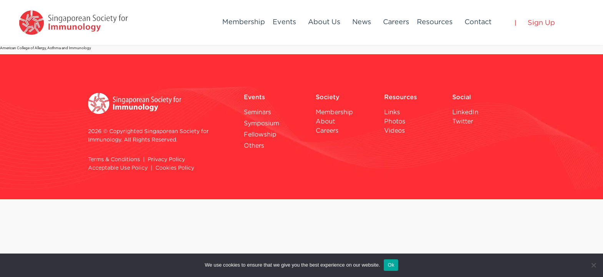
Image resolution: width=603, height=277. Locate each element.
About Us (324, 22)
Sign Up (541, 23)
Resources (435, 22)
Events (284, 22)
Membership (243, 22)
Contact (478, 22)
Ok (391, 265)
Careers (396, 22)
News (361, 22)
